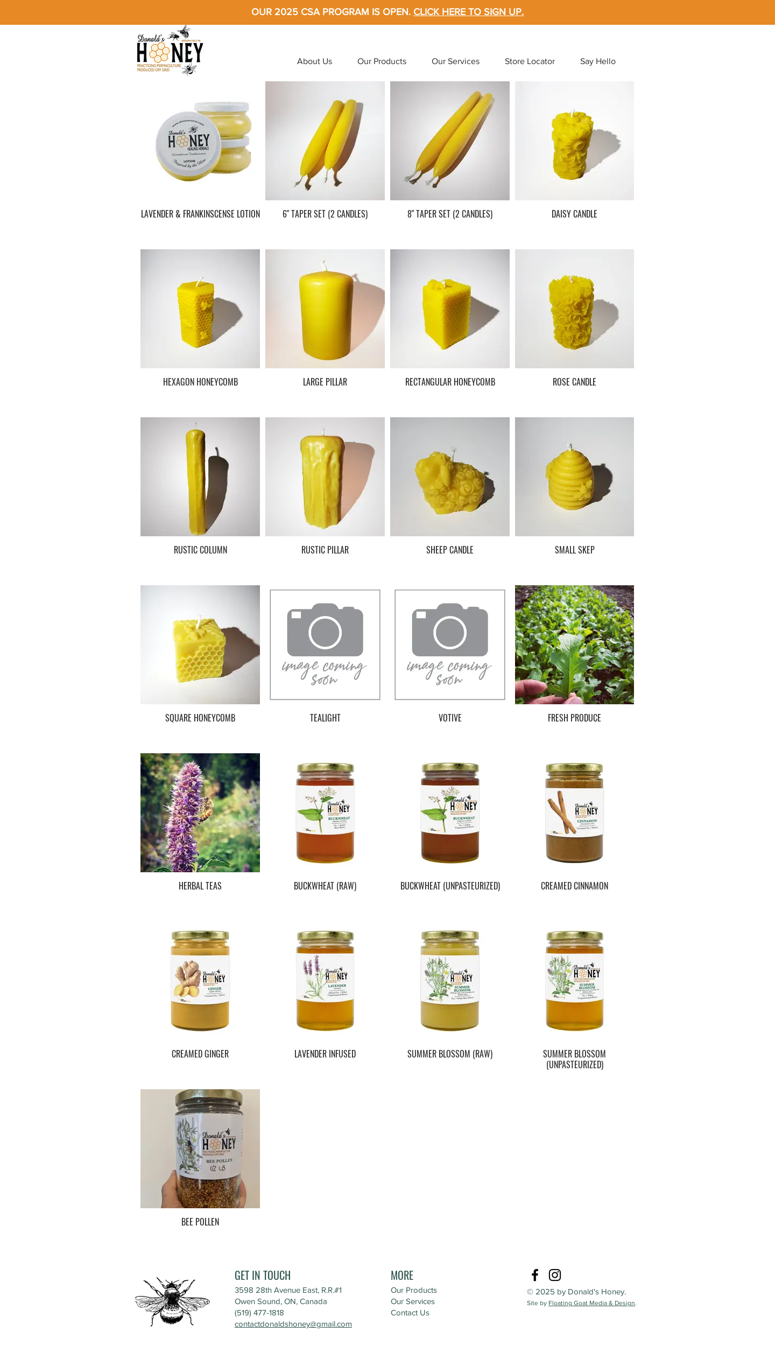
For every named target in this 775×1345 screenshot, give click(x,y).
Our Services (413, 1301)
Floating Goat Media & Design (591, 1303)
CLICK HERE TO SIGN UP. (468, 11)
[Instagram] (555, 1275)
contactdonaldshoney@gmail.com (293, 1323)
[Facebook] (535, 1275)
